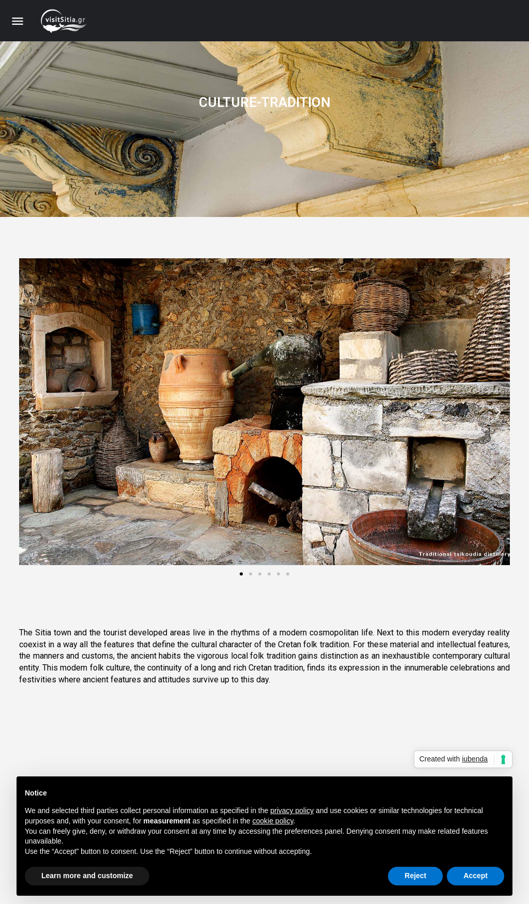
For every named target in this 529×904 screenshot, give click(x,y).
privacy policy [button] (292, 810)
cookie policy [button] (272, 821)
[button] (30, 411)
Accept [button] (475, 875)
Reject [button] (415, 875)
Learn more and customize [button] (87, 875)
